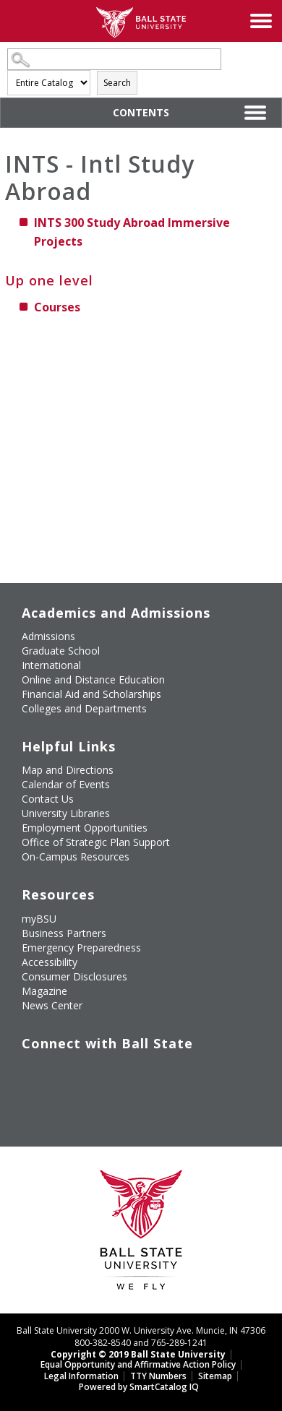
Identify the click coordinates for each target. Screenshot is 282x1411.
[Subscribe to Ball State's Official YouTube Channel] (89, 1065)
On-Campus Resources (75, 856)
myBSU (39, 918)
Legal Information (81, 1376)
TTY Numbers (158, 1376)
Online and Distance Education (93, 679)
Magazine (44, 991)
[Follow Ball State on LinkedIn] (23, 1090)
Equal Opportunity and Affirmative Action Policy (138, 1364)
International (51, 665)
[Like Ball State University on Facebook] (23, 1065)
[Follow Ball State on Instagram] (122, 1065)
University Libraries (66, 813)
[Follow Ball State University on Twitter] (56, 1065)
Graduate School (61, 650)
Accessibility (49, 962)
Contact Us (48, 799)
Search (117, 83)
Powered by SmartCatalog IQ (139, 1387)
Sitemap (215, 1376)
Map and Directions (68, 770)
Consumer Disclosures (74, 976)
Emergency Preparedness (81, 947)
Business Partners (64, 933)
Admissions (48, 636)
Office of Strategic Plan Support (96, 842)
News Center (52, 1005)
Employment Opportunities (85, 827)
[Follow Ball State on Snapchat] (56, 1090)
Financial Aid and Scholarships (91, 694)
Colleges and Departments (84, 708)
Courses (57, 307)
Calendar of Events (66, 784)
